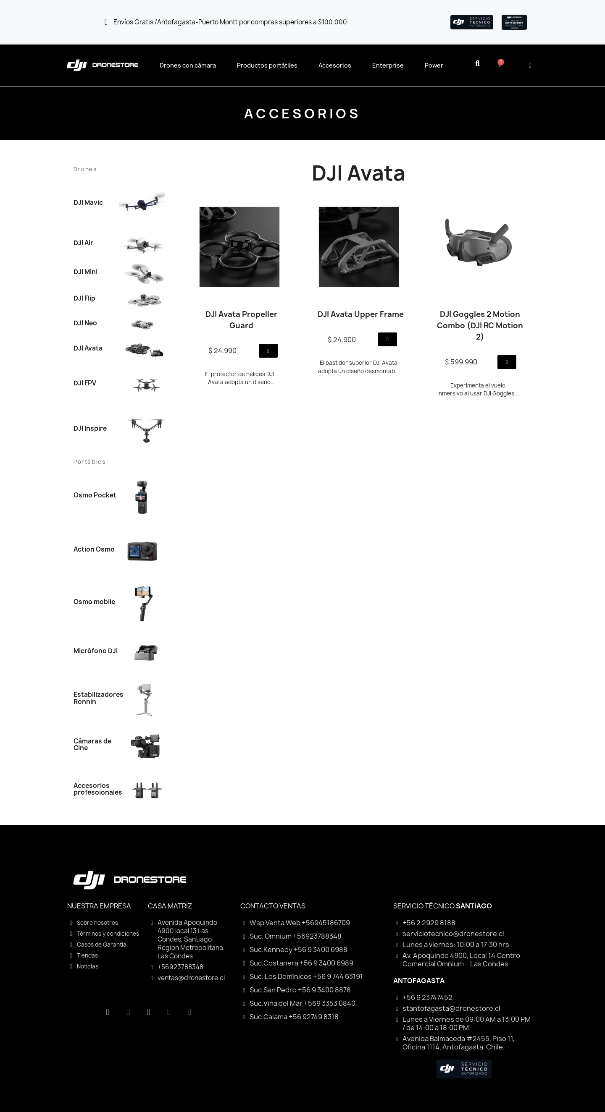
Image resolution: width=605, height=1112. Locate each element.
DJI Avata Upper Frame (361, 314)
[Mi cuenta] (530, 65)
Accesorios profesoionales (98, 789)
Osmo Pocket (95, 495)
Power (434, 65)
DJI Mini (85, 271)
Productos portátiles (267, 65)
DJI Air (83, 242)
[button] (477, 64)
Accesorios (334, 65)
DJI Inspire (90, 428)
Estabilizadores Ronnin (99, 698)
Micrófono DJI (96, 650)
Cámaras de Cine (92, 745)
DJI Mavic (88, 202)
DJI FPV (85, 383)
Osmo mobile (94, 601)
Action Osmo (94, 549)
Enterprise (388, 65)
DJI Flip (84, 298)
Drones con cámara (188, 65)
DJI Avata (88, 348)
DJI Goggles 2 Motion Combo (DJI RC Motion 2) (480, 325)
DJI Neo (85, 323)
